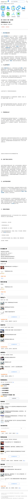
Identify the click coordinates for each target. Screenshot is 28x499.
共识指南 (20, 460)
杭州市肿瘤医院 (5, 390)
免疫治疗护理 (15, 348)
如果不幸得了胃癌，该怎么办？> (6, 253)
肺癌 (2, 191)
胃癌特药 (18, 10)
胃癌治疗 (23, 10)
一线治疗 (2, 433)
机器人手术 (15, 321)
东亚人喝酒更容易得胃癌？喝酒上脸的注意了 (13, 469)
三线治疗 (10, 433)
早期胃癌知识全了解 (8, 271)
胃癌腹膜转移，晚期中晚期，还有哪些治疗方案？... (14, 446)
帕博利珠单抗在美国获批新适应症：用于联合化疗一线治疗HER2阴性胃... (15, 416)
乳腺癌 (22, 191)
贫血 (5, 232)
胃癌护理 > (3, 325)
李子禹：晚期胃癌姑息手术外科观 (11, 302)
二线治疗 (6, 433)
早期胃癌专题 (3, 261)
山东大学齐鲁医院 (5, 384)
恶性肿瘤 (5, 32)
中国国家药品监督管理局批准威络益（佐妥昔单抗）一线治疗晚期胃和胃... (15, 412)
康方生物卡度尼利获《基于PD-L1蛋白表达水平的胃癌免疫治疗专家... (15, 421)
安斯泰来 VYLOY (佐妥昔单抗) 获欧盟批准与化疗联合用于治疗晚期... (16, 407)
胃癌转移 (7, 460)
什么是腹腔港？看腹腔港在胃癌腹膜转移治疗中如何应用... (15, 452)
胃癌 (9, 64)
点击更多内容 (14, 398)
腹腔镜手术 (10, 321)
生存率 (13, 203)
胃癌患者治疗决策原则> (5, 251)
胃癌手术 (2, 321)
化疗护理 (6, 348)
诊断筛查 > (3, 352)
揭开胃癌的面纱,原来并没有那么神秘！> (8, 258)
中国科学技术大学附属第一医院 (8, 394)
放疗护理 (10, 348)
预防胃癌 (18, 16)
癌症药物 (8, 3)
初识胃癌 (8, 10)
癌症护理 (12, 3)
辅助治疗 (14, 433)
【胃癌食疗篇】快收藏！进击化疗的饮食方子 (13, 329)
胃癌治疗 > (3, 297)
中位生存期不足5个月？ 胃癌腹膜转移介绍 (13, 442)
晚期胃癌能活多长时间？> (5, 254)
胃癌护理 (8, 16)
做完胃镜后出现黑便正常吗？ (10, 357)
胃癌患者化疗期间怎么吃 (9, 339)
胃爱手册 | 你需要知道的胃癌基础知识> (8, 256)
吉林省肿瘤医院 (5, 388)
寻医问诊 (3, 16)
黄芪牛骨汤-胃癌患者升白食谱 (10, 334)
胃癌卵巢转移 (3, 460)
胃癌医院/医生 (3, 380)
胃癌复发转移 (13, 16)
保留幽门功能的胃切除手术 (10, 311)
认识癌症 (1, 3)
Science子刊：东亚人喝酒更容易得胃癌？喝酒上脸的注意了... (15, 479)
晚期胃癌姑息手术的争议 (9, 307)
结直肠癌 (2, 192)
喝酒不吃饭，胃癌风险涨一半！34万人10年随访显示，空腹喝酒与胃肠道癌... (15, 475)
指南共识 (11, 460)
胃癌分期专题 (3, 282)
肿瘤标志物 (8, 47)
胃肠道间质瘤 (16, 460)
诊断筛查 (13, 10)
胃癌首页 (3, 10)
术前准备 (6, 321)
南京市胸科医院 (5, 392)
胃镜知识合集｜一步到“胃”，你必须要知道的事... (14, 366)
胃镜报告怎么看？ (8, 362)
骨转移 (17, 46)
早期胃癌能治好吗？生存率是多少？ (11, 266)
